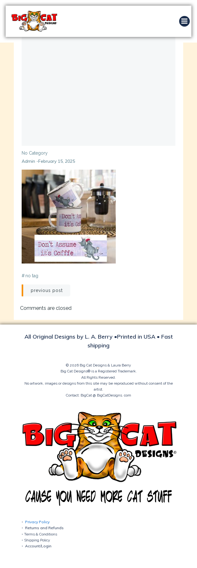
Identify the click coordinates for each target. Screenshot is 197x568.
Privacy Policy (37, 521)
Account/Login (38, 546)
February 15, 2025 (56, 161)
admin (28, 161)
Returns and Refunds (44, 527)
